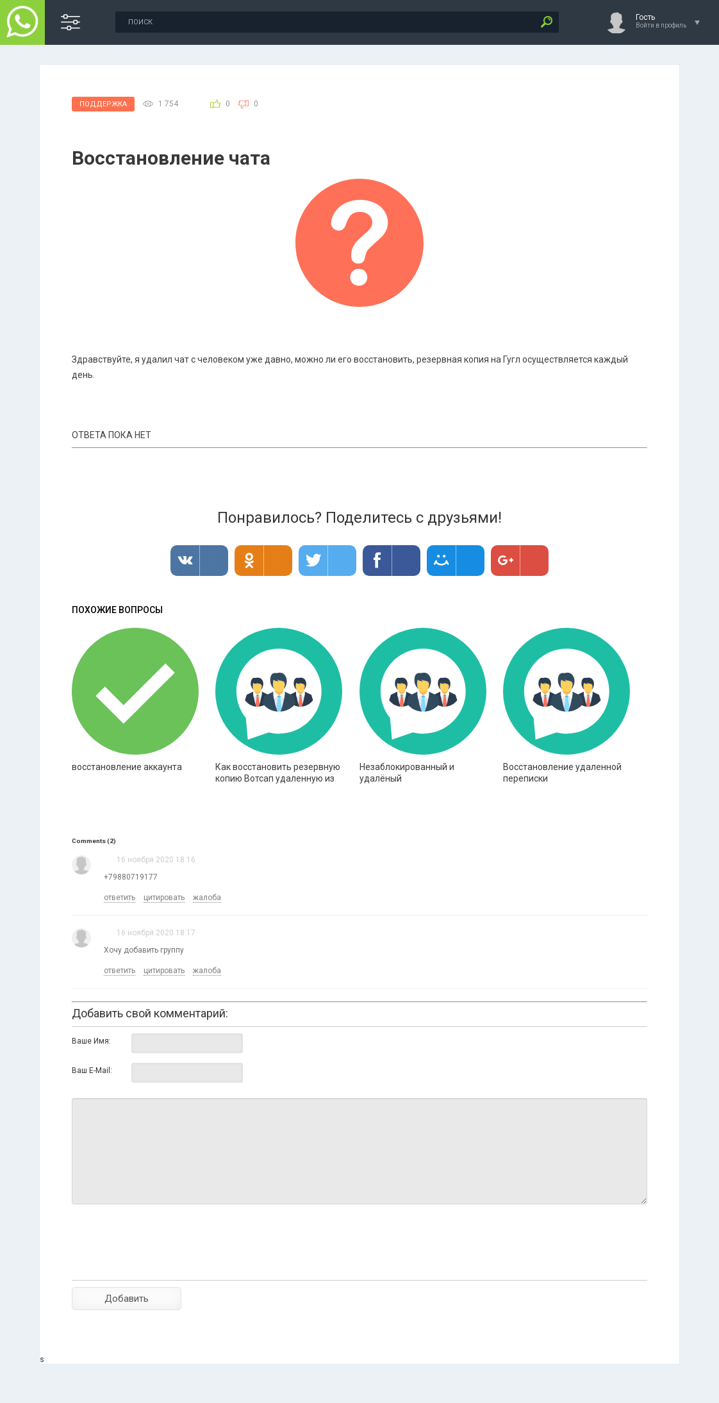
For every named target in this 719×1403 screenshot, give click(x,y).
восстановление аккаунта (127, 767)
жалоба (207, 897)
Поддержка (103, 104)
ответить (119, 897)
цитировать (164, 897)
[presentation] (169, 1265)
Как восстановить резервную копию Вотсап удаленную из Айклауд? (277, 778)
